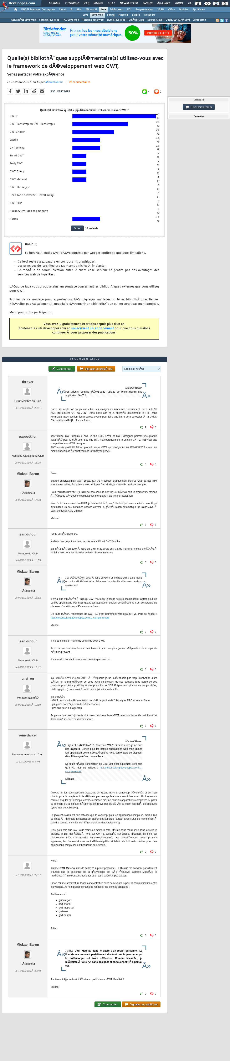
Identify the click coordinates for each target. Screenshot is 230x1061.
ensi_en (27, 678)
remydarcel (28, 735)
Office (171, 9)
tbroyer (28, 382)
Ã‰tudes (164, 3)
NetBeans (149, 15)
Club (191, 3)
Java (103, 9)
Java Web (97, 15)
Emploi (147, 3)
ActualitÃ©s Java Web (23, 20)
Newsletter (128, 3)
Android (123, 15)
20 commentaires (79, 82)
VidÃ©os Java (136, 20)
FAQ (87, 3)
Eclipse (136, 15)
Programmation (144, 9)
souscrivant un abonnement (92, 329)
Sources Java (154, 20)
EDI (129, 9)
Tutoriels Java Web (93, 20)
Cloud (62, 9)
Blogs (98, 3)
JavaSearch (199, 20)
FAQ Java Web (71, 20)
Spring (110, 15)
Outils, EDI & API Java (177, 20)
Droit (179, 3)
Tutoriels (72, 3)
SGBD (160, 9)
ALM (79, 9)
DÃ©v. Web (116, 9)
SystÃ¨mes (199, 9)
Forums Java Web (49, 20)
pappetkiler (28, 436)
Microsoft (91, 9)
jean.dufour (28, 534)
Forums (54, 3)
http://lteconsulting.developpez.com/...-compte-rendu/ (80, 617)
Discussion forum (199, 107)
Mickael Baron (54, 82)
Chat (111, 3)
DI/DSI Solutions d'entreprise (38, 9)
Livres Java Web (116, 20)
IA (71, 9)
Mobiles (183, 9)
